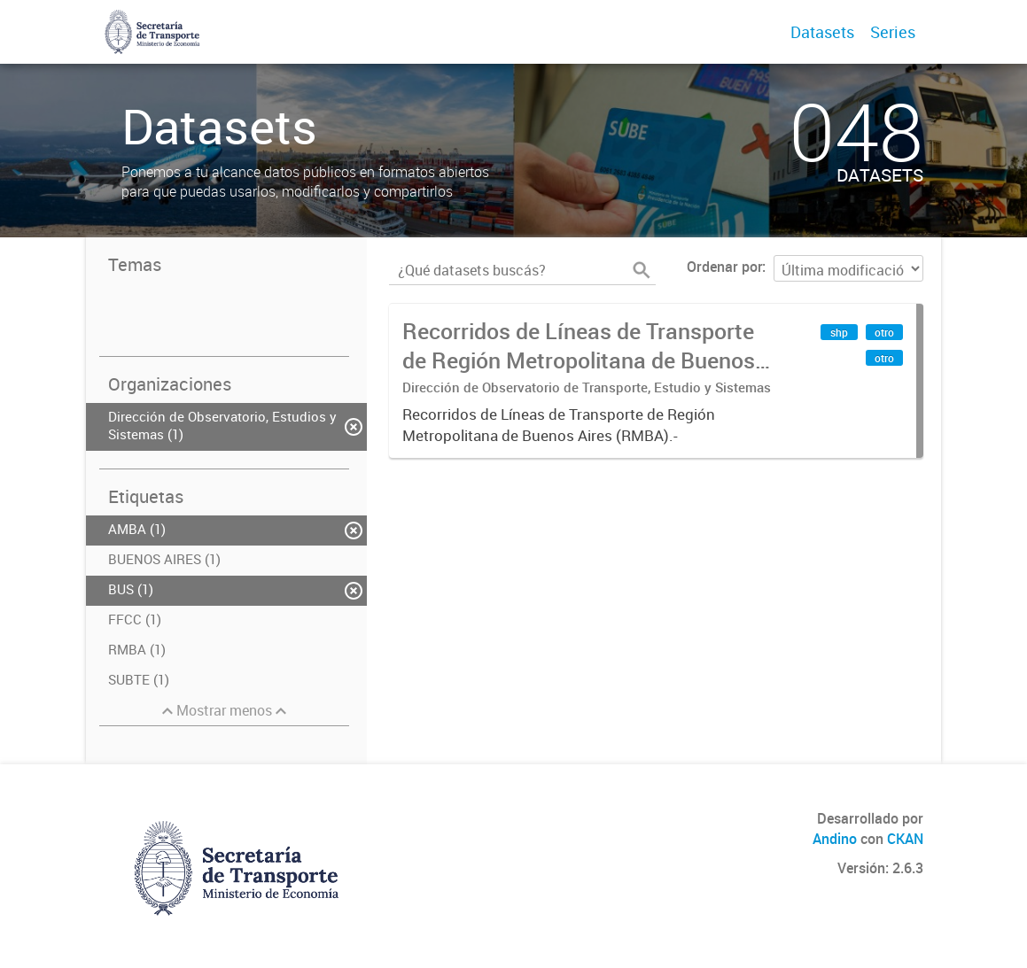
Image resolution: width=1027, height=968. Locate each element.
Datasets (822, 32)
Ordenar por (724, 266)
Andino (835, 838)
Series (892, 32)
